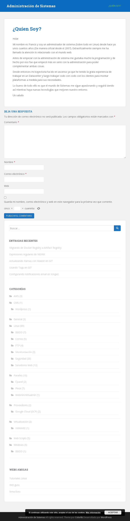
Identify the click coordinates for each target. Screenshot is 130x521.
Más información (93, 513)
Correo (19, 338)
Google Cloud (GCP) (26, 411)
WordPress (106, 517)
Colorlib (79, 517)
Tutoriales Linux (18, 478)
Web (6, 185)
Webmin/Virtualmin (25, 395)
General (18, 319)
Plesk (18, 388)
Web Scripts (20, 438)
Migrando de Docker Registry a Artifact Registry (35, 247)
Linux (16, 325)
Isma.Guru (14, 491)
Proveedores (21, 405)
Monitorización (23, 352)
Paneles (18, 375)
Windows (19, 444)
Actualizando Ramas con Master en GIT (31, 261)
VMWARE (20, 428)
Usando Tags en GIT (20, 267)
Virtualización (21, 421)
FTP (17, 345)
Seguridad (20, 358)
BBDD (19, 332)
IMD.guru (14, 485)
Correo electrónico (15, 173)
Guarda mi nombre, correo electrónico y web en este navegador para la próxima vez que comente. (58, 201)
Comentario (11, 122)
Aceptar (113, 512)
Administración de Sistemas (31, 6)
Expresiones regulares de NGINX (27, 254)
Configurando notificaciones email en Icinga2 (34, 274)
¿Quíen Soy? (115, 5)
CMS (16, 302)
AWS (16, 296)
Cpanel (19, 381)
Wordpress (21, 309)
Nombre (9, 162)
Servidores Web (23, 365)
